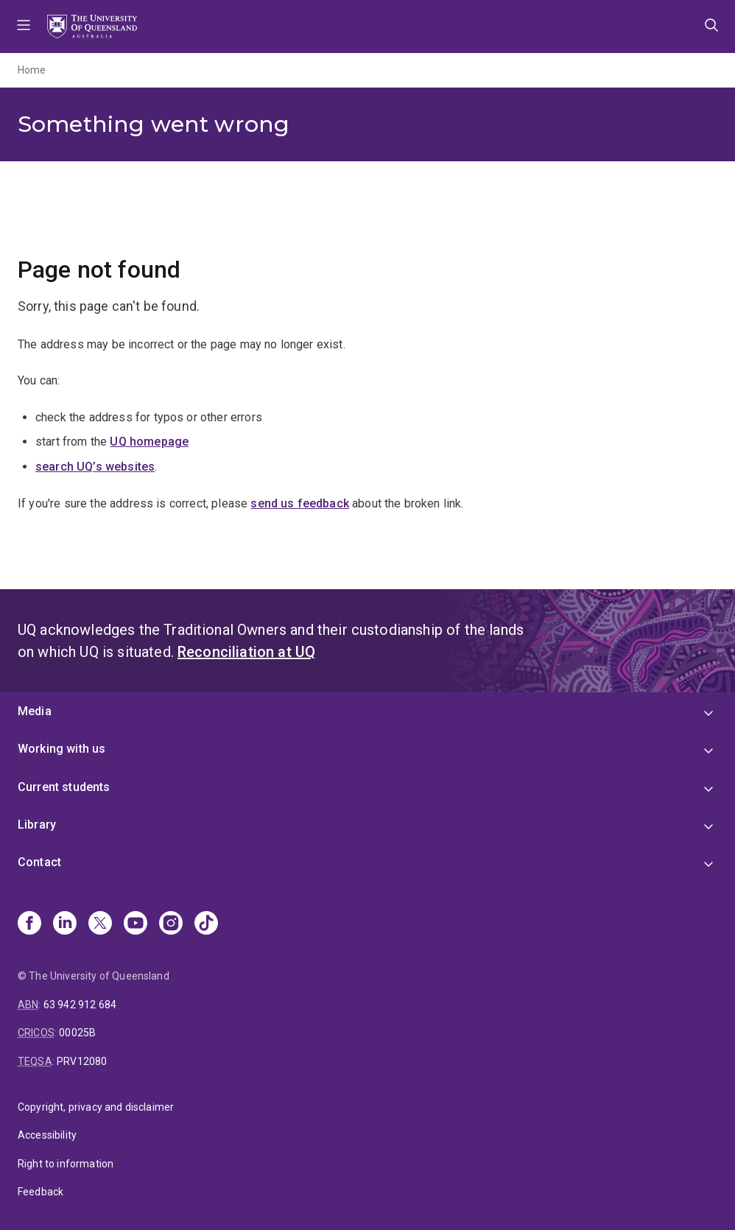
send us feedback (299, 503)
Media (35, 711)
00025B (77, 1033)
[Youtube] (135, 924)
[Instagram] (171, 924)
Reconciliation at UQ (246, 652)
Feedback (40, 1192)
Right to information (65, 1164)
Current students (64, 787)
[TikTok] (206, 924)
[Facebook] (29, 924)
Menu (23, 26)
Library (37, 825)
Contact (39, 862)
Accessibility (47, 1135)
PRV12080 (82, 1061)
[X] (100, 924)
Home (32, 70)
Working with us (61, 749)
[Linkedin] (65, 924)
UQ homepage (149, 442)
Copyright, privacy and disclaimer (96, 1107)
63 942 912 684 (79, 1005)
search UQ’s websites (95, 467)
